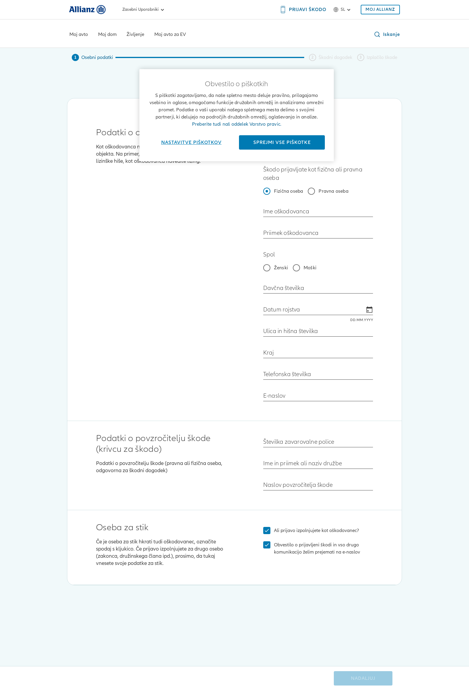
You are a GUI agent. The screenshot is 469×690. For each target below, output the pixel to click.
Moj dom (107, 34)
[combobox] (318, 353)
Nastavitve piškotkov (191, 142)
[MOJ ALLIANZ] (380, 9)
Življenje (135, 34)
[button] (387, 34)
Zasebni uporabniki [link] (144, 9)
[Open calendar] (369, 309)
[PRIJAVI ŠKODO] (302, 9)
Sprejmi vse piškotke (282, 142)
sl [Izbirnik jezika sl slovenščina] (343, 9)
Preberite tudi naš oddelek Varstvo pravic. (236, 124)
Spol (269, 254)
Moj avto (78, 34)
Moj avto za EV (170, 34)
